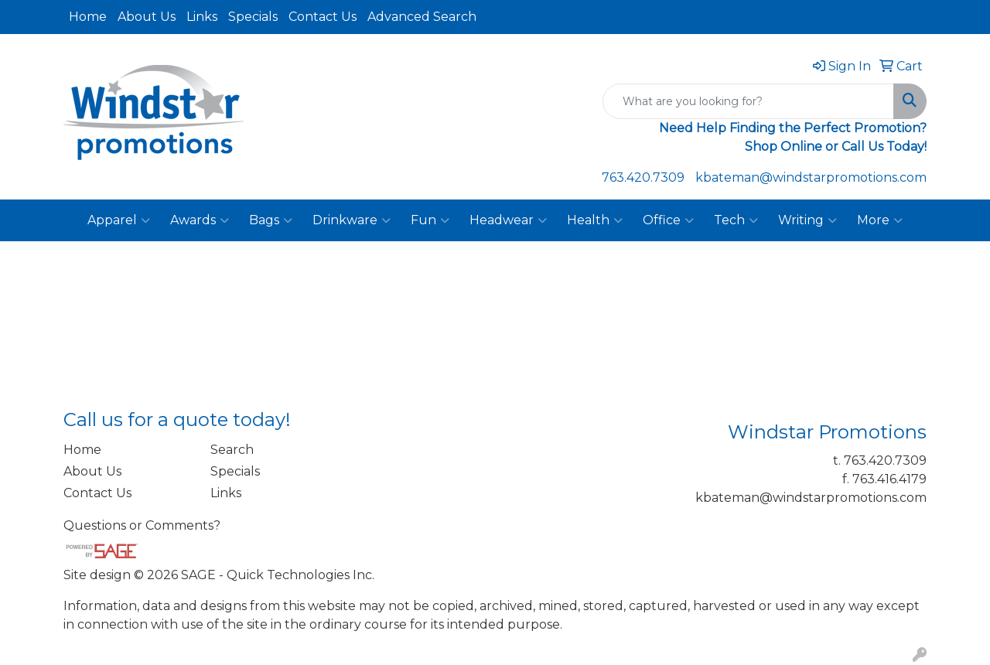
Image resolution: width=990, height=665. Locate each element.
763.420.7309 (643, 177)
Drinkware (351, 220)
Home (88, 16)
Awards (199, 220)
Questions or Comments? (141, 525)
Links (201, 16)
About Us (147, 16)
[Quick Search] (748, 101)
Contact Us (322, 16)
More (880, 220)
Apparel (118, 220)
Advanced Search (421, 16)
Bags (270, 220)
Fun (430, 220)
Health (595, 220)
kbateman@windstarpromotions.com (811, 177)
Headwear (508, 220)
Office (668, 220)
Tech (736, 220)
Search (232, 449)
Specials (253, 16)
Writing (807, 220)
